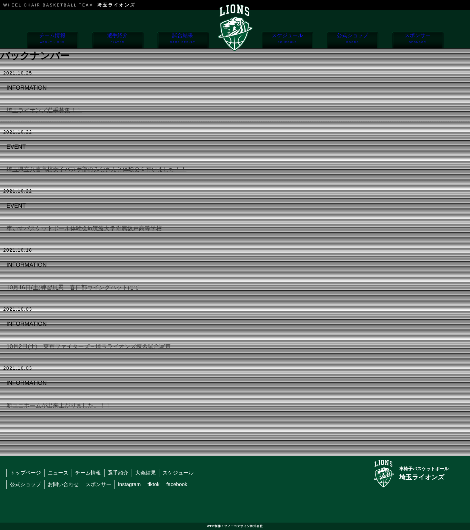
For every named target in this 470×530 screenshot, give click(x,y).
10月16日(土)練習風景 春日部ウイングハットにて (72, 287)
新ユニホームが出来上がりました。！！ (58, 405)
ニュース (58, 472)
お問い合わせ (63, 484)
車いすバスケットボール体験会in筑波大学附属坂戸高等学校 (84, 228)
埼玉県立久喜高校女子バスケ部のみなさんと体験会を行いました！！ (96, 169)
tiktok (153, 484)
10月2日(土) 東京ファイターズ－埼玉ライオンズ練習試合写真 (88, 346)
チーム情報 (52, 40)
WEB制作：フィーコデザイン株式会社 (235, 526)
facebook (176, 484)
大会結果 (145, 472)
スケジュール (287, 40)
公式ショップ (352, 40)
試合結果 (183, 40)
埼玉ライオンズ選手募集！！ (44, 110)
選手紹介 (118, 40)
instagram (129, 484)
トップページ (25, 472)
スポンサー (418, 40)
